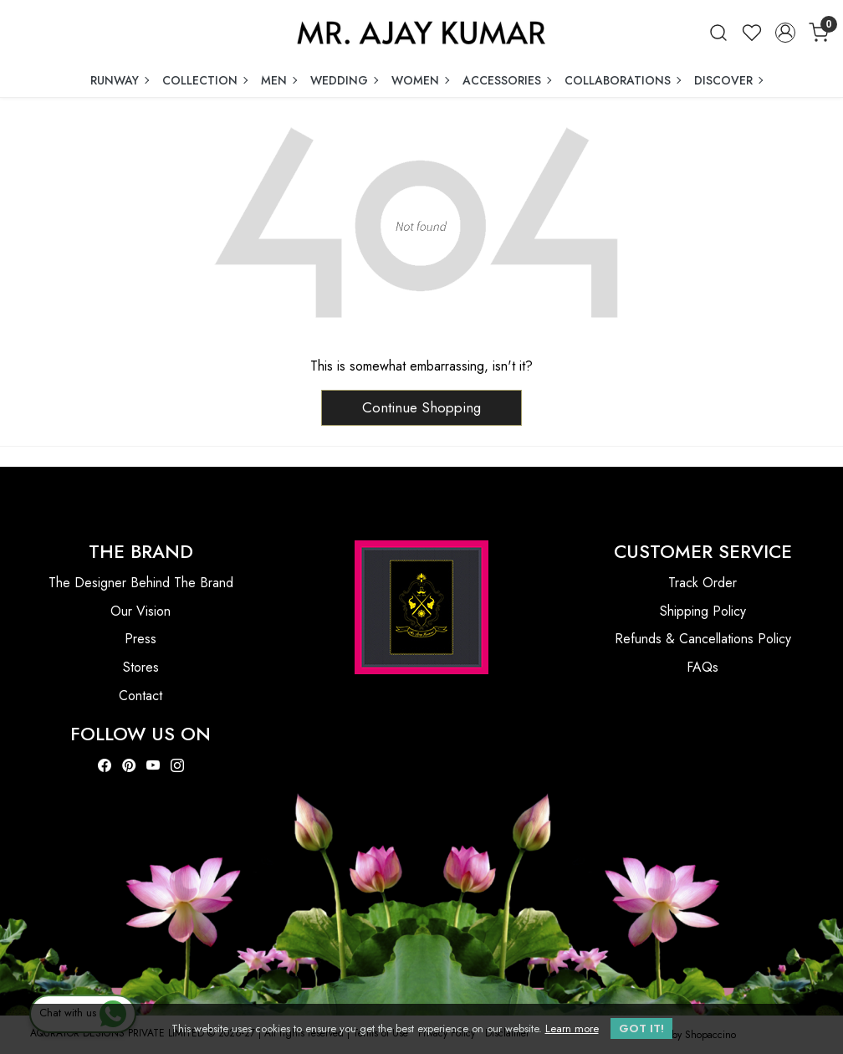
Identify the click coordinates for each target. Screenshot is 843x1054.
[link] (718, 32)
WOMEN (419, 80)
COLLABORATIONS (622, 80)
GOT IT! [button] (641, 1028)
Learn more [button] (572, 1028)
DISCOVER (728, 80)
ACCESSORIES (506, 80)
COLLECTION (204, 80)
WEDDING (343, 80)
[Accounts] (785, 33)
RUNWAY (119, 80)
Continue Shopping (421, 407)
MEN (278, 80)
